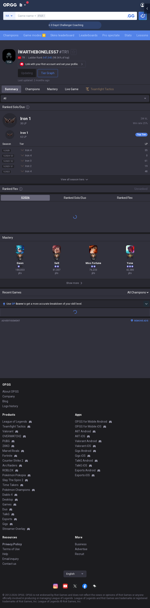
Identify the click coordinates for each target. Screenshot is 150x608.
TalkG (6, 514)
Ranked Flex (125, 197)
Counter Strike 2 (12, 460)
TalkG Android (84, 460)
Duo (5, 509)
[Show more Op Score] (146, 304)
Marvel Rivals (10, 450)
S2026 (25, 197)
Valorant (7, 431)
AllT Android (83, 431)
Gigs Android (83, 450)
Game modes (34, 35)
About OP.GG (10, 391)
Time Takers (10, 485)
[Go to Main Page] (10, 4)
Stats (128, 35)
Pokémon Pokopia (14, 475)
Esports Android (85, 470)
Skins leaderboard (62, 35)
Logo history (10, 406)
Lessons (142, 35)
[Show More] (22, 5)
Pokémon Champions (16, 489)
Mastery (52, 89)
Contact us (9, 563)
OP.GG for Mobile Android (91, 421)
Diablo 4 (7, 494)
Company (8, 396)
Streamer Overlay (13, 528)
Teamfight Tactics (14, 426)
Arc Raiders (9, 465)
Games (7, 504)
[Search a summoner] (131, 16)
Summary (11, 89)
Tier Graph (47, 73)
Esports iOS (82, 475)
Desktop (7, 499)
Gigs (5, 524)
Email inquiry (10, 558)
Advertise (81, 549)
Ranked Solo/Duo (75, 197)
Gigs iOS (80, 455)
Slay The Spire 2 (12, 480)
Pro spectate (111, 35)
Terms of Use (11, 549)
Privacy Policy (12, 544)
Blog (5, 401)
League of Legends (14, 421)
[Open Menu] (142, 5)
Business (81, 544)
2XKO (6, 446)
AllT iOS (80, 436)
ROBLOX (7, 470)
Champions (10, 35)
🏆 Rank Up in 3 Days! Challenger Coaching (73, 25)
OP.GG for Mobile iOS (88, 426)
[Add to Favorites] (73, 52)
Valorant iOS (83, 446)
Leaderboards (88, 35)
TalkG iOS (81, 465)
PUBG (6, 441)
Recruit (79, 554)
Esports (7, 519)
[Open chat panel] (147, 73)
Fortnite (7, 455)
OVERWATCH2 (11, 436)
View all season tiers (75, 179)
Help (5, 554)
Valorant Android (86, 441)
